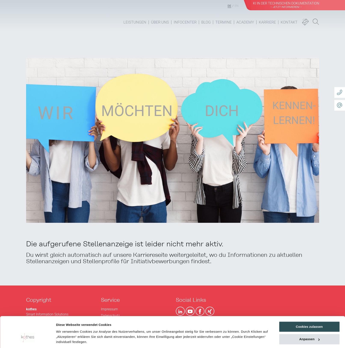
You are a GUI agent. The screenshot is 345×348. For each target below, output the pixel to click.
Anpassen (309, 315)
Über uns (160, 22)
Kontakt (289, 22)
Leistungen (134, 22)
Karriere (267, 22)
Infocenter (185, 22)
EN (236, 5)
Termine (223, 22)
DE (229, 5)
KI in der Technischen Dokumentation (286, 5)
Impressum (102, 328)
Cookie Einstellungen (72, 339)
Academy (245, 22)
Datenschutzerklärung (74, 328)
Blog (206, 22)
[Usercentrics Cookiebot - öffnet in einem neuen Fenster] (27, 339)
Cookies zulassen (309, 302)
